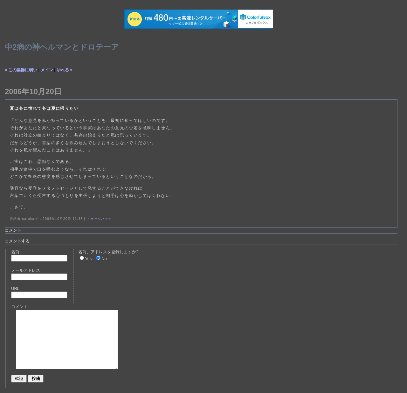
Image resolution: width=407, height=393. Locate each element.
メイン (47, 69)
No (104, 258)
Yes (88, 258)
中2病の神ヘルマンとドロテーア (62, 47)
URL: (16, 288)
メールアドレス (25, 270)
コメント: (20, 306)
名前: (16, 251)
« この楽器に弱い (21, 69)
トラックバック (99, 219)
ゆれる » (64, 69)
